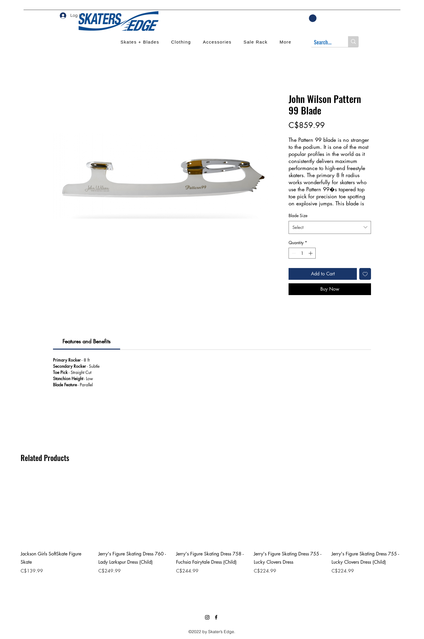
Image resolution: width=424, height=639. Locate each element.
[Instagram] (207, 617)
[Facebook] (216, 617)
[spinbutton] (302, 253)
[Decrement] (293, 253)
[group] (212, 531)
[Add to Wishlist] (365, 274)
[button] (313, 18)
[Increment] (311, 253)
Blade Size (298, 215)
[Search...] (325, 42)
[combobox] (330, 227)
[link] (86, 341)
